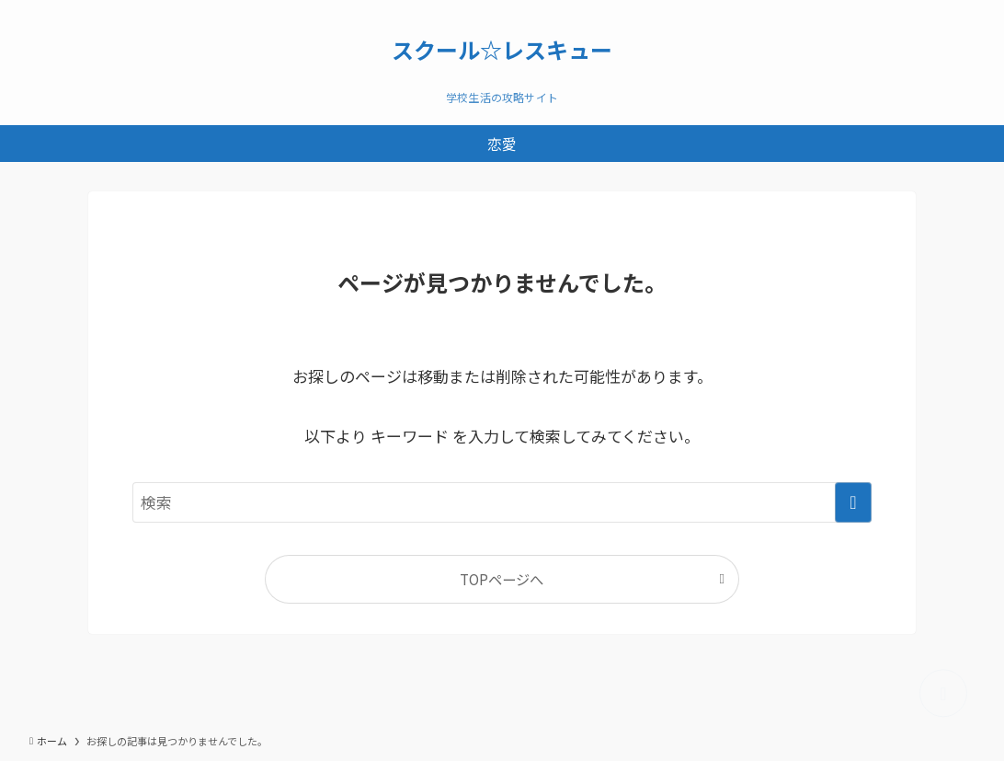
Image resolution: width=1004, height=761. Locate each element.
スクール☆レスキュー (502, 50)
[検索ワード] (502, 502)
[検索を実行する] (853, 502)
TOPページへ (501, 579)
